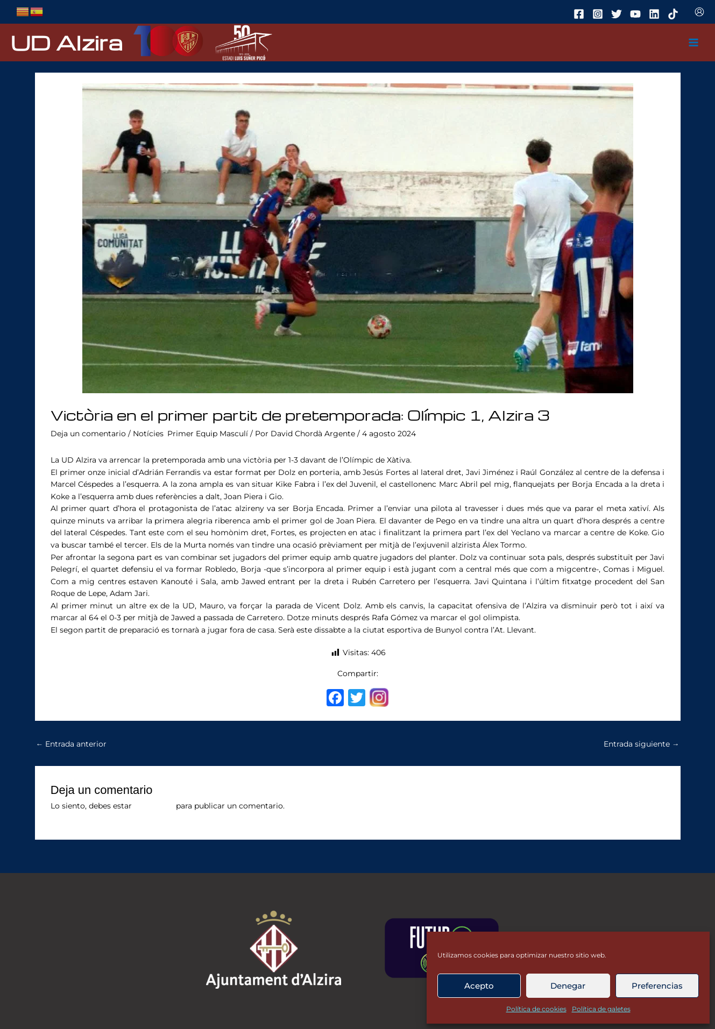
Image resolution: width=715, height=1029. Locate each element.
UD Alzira (67, 42)
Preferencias (657, 986)
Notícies (148, 433)
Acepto (479, 986)
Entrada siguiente (641, 744)
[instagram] (599, 14)
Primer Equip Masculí (207, 433)
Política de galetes (601, 1009)
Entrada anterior (71, 744)
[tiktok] (675, 14)
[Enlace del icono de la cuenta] (699, 12)
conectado (154, 805)
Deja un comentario (88, 433)
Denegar (567, 986)
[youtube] (637, 14)
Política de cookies (536, 1009)
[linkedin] (656, 14)
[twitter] (618, 14)
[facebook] (580, 14)
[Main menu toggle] (694, 43)
